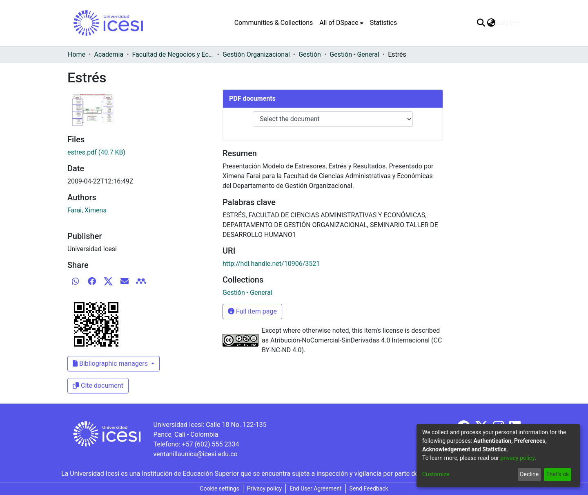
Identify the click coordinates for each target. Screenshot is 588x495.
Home (76, 54)
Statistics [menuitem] (383, 23)
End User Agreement (315, 488)
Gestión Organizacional (256, 54)
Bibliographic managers (111, 363)
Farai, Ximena (87, 210)
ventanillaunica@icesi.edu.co (195, 454)
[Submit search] (481, 23)
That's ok (557, 474)
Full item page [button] (252, 311)
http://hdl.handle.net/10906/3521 (271, 263)
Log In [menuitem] (506, 23)
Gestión (309, 54)
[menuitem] (341, 23)
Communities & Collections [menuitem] (273, 23)
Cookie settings (219, 488)
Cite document (98, 385)
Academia (108, 54)
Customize (435, 474)
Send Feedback (369, 488)
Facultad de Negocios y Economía (173, 54)
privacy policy (517, 458)
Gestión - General (354, 54)
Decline (529, 474)
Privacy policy (264, 488)
